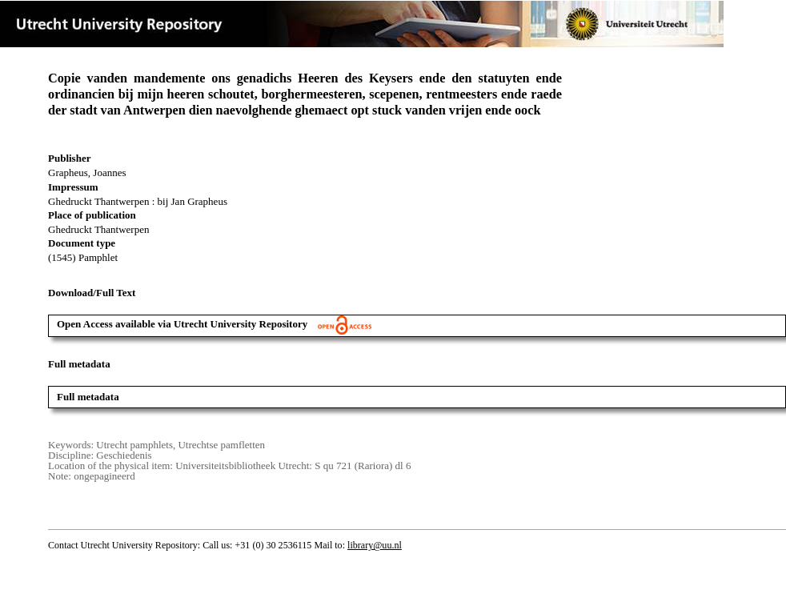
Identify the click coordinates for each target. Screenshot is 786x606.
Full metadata (88, 397)
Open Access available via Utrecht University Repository (214, 324)
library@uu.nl (374, 545)
